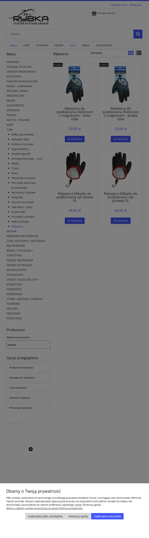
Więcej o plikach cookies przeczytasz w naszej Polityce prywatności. (44, 508)
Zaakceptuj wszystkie (107, 516)
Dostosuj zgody (78, 516)
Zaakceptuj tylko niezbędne (45, 516)
